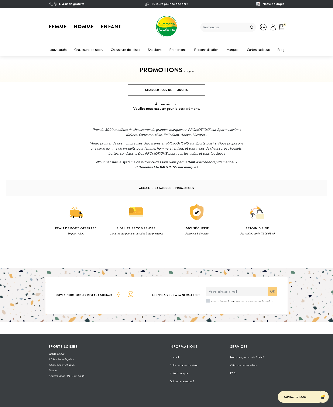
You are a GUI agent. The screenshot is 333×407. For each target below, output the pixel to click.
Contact (174, 355)
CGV (111, 401)
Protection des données (90, 401)
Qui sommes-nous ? (182, 379)
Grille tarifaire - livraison (184, 363)
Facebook (118, 294)
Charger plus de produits (166, 90)
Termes (102, 254)
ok (272, 291)
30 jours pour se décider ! (166, 4)
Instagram (130, 294)
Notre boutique (270, 4)
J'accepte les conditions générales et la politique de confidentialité (242, 300)
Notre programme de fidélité (247, 355)
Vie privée (89, 254)
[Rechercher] (224, 27)
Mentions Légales (61, 401)
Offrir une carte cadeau (243, 363)
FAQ (233, 371)
